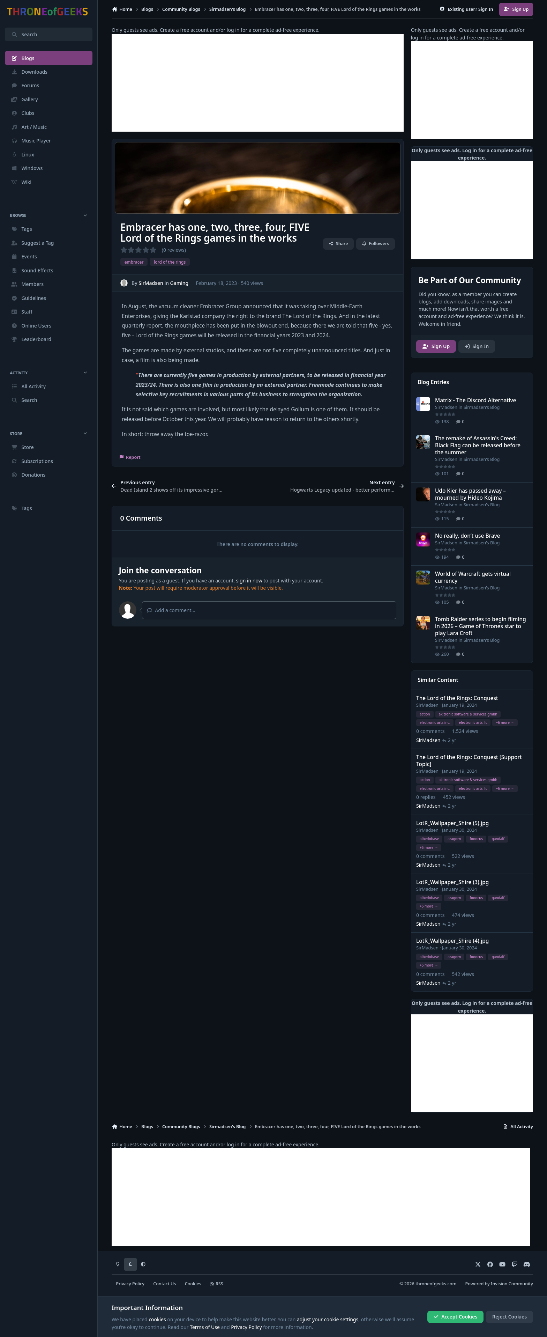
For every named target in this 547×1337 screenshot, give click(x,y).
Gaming (179, 282)
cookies (157, 1319)
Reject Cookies (509, 1316)
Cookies (193, 1284)
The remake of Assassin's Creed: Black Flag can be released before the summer (477, 445)
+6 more (505, 722)
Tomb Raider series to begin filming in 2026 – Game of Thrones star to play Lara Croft (480, 626)
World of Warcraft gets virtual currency (473, 577)
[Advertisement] (258, 83)
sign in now (249, 580)
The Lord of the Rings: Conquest (457, 698)
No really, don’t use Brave (467, 535)
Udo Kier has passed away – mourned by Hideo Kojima (470, 494)
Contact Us (164, 1284)
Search (24, 34)
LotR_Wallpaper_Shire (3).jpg (452, 882)
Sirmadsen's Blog (482, 407)
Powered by (499, 1284)
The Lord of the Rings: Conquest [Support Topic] (469, 761)
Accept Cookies (456, 1316)
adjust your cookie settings (327, 1319)
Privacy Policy (130, 1284)
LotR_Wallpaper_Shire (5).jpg (452, 823)
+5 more (429, 847)
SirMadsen (150, 282)
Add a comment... (171, 610)
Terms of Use (205, 1327)
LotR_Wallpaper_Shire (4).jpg (452, 941)
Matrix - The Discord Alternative (475, 400)
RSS (216, 1284)
